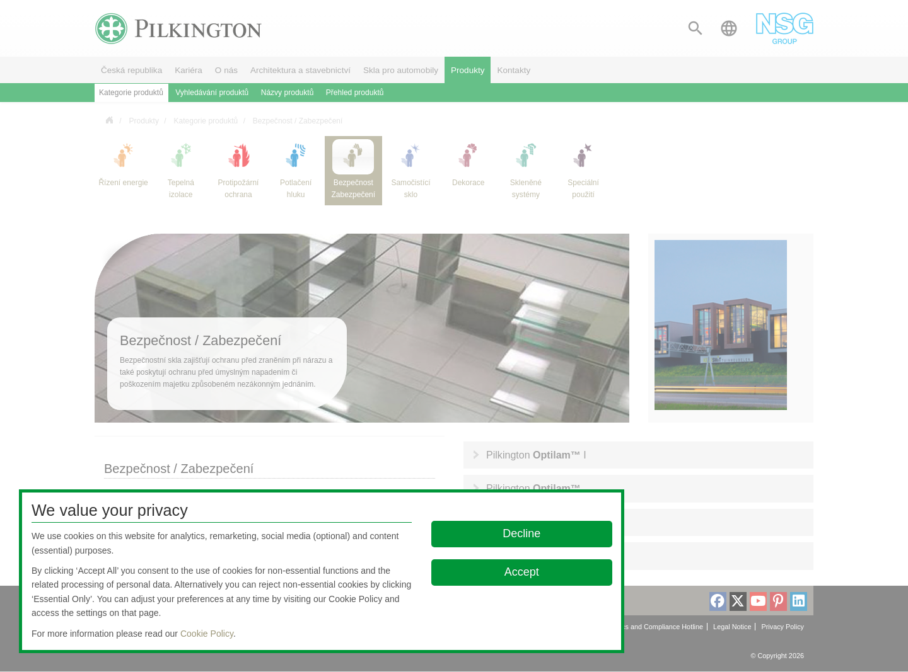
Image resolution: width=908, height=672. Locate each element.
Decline (522, 533)
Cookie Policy (206, 634)
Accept (521, 572)
